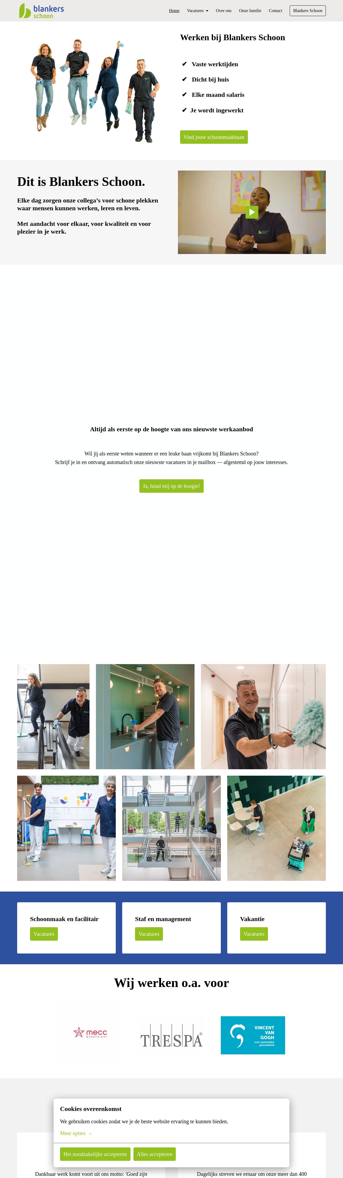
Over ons (219, 11)
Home (167, 11)
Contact (273, 11)
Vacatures (44, 935)
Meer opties (76, 1133)
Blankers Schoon (306, 11)
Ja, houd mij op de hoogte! (171, 487)
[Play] (251, 213)
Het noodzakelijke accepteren (97, 1154)
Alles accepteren (160, 1154)
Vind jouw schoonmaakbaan (216, 137)
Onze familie (247, 11)
